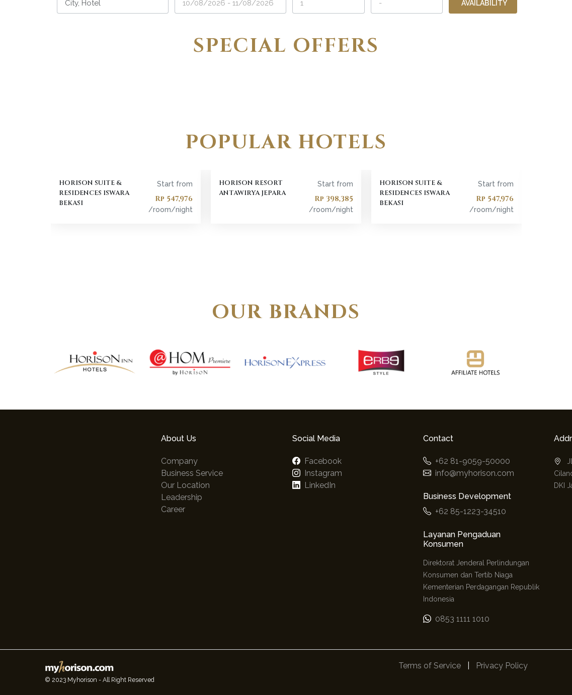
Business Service (192, 473)
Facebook (323, 461)
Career (173, 509)
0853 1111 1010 (462, 619)
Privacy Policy (502, 665)
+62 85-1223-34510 (470, 511)
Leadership (181, 497)
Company (179, 461)
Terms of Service (429, 665)
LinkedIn (320, 485)
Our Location (185, 485)
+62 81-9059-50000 (472, 461)
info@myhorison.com (474, 473)
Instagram (323, 473)
